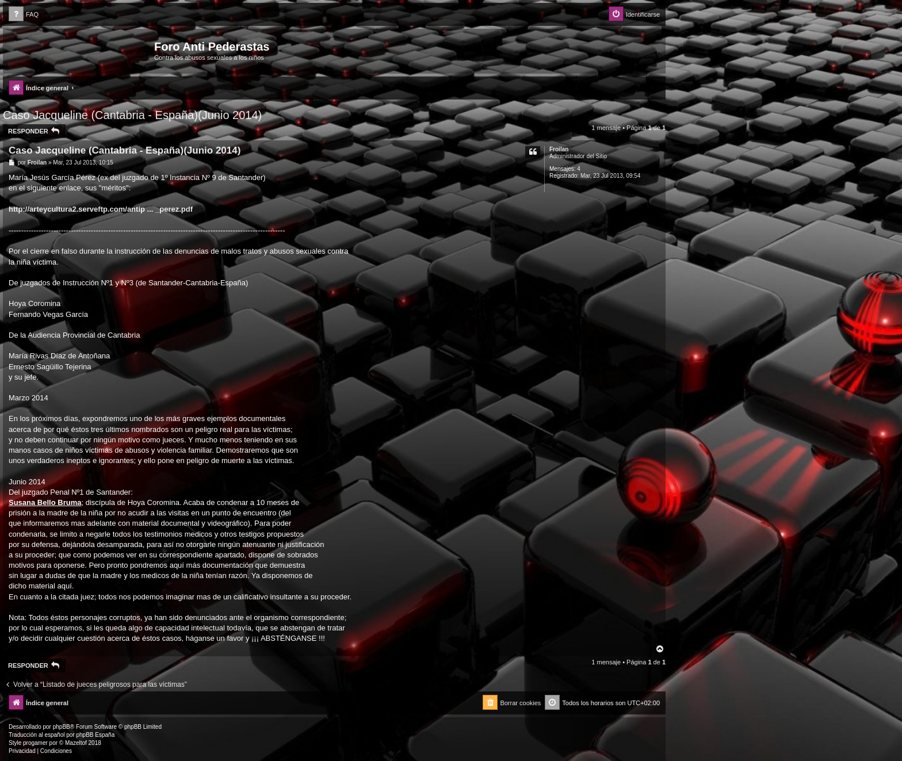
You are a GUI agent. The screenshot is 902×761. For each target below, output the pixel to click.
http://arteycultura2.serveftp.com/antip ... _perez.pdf (101, 209)
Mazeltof (76, 743)
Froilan (558, 149)
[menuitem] (24, 14)
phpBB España (95, 735)
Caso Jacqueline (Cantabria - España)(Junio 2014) (132, 115)
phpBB (61, 727)
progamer (35, 743)
